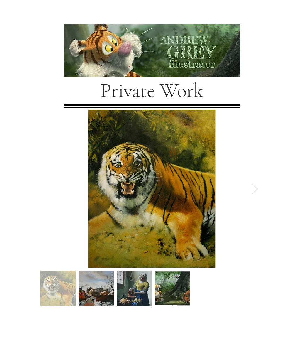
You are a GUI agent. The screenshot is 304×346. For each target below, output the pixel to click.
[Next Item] (255, 189)
